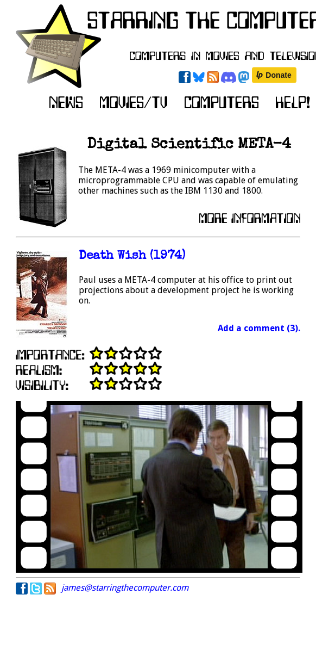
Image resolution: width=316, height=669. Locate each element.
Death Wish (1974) (132, 256)
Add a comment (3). (259, 328)
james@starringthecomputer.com (124, 588)
